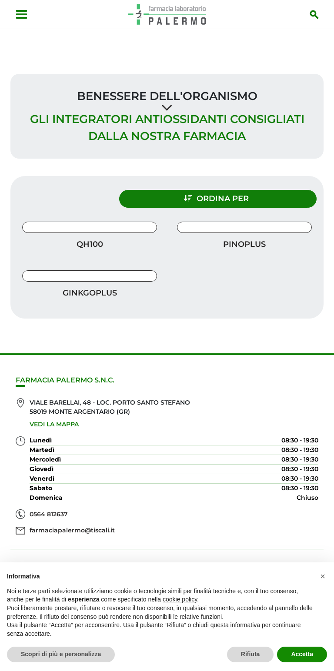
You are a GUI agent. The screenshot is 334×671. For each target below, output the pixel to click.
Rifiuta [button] (250, 654)
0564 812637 (49, 509)
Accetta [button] (302, 654)
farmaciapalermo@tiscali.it (72, 526)
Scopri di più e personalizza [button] (61, 654)
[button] (323, 576)
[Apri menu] (19, 14)
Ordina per (242, 194)
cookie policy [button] (180, 599)
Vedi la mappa (54, 420)
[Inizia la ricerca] (316, 14)
